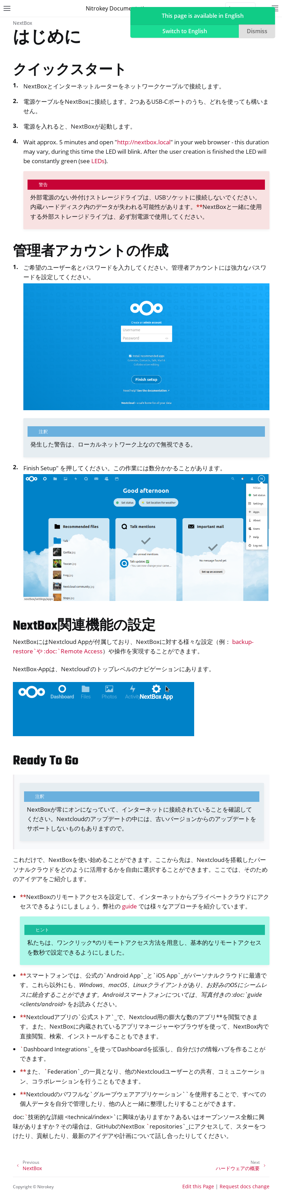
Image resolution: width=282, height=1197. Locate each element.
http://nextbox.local (143, 142)
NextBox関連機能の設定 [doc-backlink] (84, 626)
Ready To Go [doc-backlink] (45, 761)
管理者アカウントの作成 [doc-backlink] (90, 252)
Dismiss (257, 31)
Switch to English (184, 31)
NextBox (22, 23)
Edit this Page (198, 1186)
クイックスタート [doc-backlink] (70, 71)
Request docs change (244, 1186)
